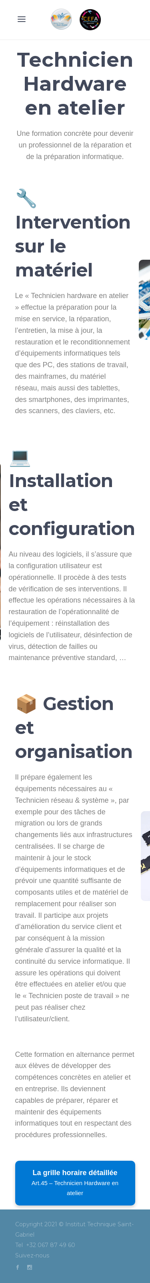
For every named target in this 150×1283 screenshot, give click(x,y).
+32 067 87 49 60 (51, 1245)
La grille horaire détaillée (75, 1182)
